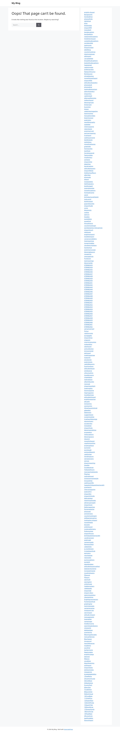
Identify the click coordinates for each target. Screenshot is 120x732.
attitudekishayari (90, 397)
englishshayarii (89, 234)
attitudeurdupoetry (90, 83)
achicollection (89, 349)
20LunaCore (88, 716)
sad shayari (88, 613)
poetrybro (87, 120)
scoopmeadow (89, 417)
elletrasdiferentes (90, 98)
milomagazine (89, 127)
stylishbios (87, 142)
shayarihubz (88, 428)
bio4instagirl (88, 186)
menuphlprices (89, 637)
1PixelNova (88, 676)
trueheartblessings (90, 419)
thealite (86, 465)
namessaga (88, 621)
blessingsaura (89, 437)
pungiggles (88, 336)
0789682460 (88, 322)
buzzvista (87, 107)
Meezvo (87, 659)
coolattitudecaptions (91, 41)
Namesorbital (89, 544)
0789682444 (88, 289)
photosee (87, 511)
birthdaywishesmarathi (92, 536)
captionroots (88, 333)
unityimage (88, 584)
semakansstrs (89, 459)
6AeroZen (87, 687)
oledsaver (87, 232)
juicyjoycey (88, 360)
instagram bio (89, 610)
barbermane (88, 650)
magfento (87, 646)
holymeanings (89, 241)
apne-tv (86, 215)
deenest (87, 657)
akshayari (87, 353)
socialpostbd (88, 43)
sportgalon (88, 582)
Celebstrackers (89, 586)
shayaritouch (88, 230)
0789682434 (88, 267)
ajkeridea (87, 175)
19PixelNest (88, 714)
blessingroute (89, 102)
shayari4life (88, 80)
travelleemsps (89, 395)
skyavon (87, 439)
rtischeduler (88, 555)
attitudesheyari (89, 368)
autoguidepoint (89, 452)
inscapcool (87, 641)
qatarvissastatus (89, 595)
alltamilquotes (89, 382)
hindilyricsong (89, 624)
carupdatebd (88, 58)
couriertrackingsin (90, 516)
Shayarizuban (89, 47)
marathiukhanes (90, 144)
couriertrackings (89, 52)
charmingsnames (90, 342)
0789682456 (88, 314)
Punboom (87, 259)
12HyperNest (88, 701)
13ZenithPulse (89, 703)
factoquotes (88, 149)
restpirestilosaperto (91, 37)
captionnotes (88, 67)
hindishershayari (90, 39)
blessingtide (88, 263)
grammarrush (89, 131)
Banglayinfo (88, 15)
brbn (86, 23)
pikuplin (87, 402)
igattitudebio (88, 718)
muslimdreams (89, 573)
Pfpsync (87, 577)
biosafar (87, 525)
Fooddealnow (89, 467)
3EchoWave (88, 681)
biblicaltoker (88, 498)
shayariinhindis (89, 496)
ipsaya (86, 109)
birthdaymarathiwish (91, 197)
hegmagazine (89, 393)
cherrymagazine (89, 489)
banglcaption (88, 166)
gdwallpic (87, 410)
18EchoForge (88, 712)
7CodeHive (88, 690)
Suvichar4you (88, 366)
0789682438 (88, 276)
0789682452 (88, 305)
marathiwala (88, 522)
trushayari (87, 135)
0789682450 (88, 300)
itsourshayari (88, 720)
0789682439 (88, 278)
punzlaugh (88, 450)
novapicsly (87, 254)
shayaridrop (88, 338)
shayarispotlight (89, 386)
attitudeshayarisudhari (92, 566)
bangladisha (88, 34)
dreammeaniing (89, 463)
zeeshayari (88, 347)
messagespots (89, 617)
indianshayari (89, 100)
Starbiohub (88, 248)
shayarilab (87, 591)
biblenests (87, 412)
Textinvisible (88, 155)
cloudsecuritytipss (90, 245)
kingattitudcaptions (91, 61)
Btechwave (88, 639)
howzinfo (87, 358)
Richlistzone (88, 74)
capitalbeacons (89, 364)
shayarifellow (88, 171)
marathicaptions (89, 190)
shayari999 (88, 28)
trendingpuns (89, 456)
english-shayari (89, 12)
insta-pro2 (87, 199)
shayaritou (88, 94)
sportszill (87, 580)
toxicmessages (89, 606)
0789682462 (88, 327)
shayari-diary (88, 593)
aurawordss (88, 424)
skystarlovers (88, 421)
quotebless (88, 219)
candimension (89, 538)
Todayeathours (89, 470)
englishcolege (89, 654)
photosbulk (88, 85)
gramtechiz (88, 632)
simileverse (88, 371)
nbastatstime (88, 597)
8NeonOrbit (88, 692)
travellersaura (89, 375)
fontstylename (89, 193)
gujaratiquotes (89, 188)
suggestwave (88, 415)
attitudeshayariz (89, 168)
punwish (87, 562)
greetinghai (88, 604)
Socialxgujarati (89, 153)
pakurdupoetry (89, 91)
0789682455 (88, 311)
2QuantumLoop (89, 679)
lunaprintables (89, 243)
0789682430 (88, 281)
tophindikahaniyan (90, 89)
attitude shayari (89, 615)
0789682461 (88, 325)
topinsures (88, 45)
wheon (86, 179)
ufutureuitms (88, 373)
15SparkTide (88, 705)
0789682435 (88, 270)
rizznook (87, 384)
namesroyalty (89, 542)
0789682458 (88, 318)
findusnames (88, 531)
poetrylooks (88, 362)
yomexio (87, 160)
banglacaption (89, 32)
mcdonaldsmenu (90, 529)
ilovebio (87, 217)
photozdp (87, 177)
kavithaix (87, 151)
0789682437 (88, 274)
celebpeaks (88, 588)
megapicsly (88, 672)
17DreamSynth (89, 709)
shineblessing (89, 76)
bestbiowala (88, 140)
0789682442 (88, 285)
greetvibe (87, 146)
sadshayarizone (89, 138)
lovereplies (88, 619)
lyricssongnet (88, 351)
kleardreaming (89, 663)
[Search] (38, 25)
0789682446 (88, 292)
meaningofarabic (90, 500)
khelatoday (88, 25)
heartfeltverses (89, 643)
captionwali (88, 96)
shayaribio (87, 494)
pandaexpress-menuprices (93, 228)
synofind (87, 648)
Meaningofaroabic (90, 635)
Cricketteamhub (89, 551)
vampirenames (89, 608)
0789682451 (88, 303)
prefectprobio (89, 69)
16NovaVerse (88, 707)
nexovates (87, 558)
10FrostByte (88, 696)
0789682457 (88, 316)
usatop (86, 212)
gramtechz (88, 487)
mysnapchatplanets (91, 472)
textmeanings (89, 261)
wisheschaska (89, 670)
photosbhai (88, 87)
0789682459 (88, 320)
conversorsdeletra (90, 239)
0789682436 (88, 272)
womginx (87, 553)
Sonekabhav (88, 17)
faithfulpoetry (89, 184)
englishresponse (90, 399)
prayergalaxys (89, 445)
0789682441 (88, 283)
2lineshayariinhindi (90, 408)
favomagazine (89, 390)
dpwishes (87, 164)
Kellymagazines (89, 507)
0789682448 (88, 296)
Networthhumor (89, 72)
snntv (86, 208)
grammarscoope (90, 250)
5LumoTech (88, 685)
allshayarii (87, 56)
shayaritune (88, 505)
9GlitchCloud (88, 694)
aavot (86, 195)
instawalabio (88, 182)
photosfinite (88, 19)
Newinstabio (88, 652)
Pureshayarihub (89, 602)
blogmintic (88, 210)
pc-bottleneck (89, 549)
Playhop (87, 474)
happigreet (88, 65)
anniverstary (88, 514)
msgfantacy (88, 157)
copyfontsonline (89, 443)
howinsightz (88, 388)
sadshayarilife (89, 483)
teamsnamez (88, 113)
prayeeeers (88, 432)
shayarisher (88, 162)
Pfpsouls (87, 575)
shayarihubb (88, 206)
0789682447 (88, 294)
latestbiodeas (88, 564)
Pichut (86, 331)
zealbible (87, 124)
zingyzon (87, 340)
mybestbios (88, 344)
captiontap (88, 454)
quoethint (87, 221)
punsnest (87, 448)
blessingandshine (90, 430)
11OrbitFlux (88, 698)
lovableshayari (89, 237)
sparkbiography (89, 122)
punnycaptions (89, 560)
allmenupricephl (89, 503)
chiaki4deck (88, 377)
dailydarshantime (90, 569)
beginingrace (88, 118)
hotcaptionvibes (89, 116)
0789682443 (88, 287)
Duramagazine (89, 509)
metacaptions (89, 434)
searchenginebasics (91, 626)
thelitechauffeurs (90, 173)
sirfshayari (87, 665)
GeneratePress (68, 729)
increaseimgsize (89, 571)
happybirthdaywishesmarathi (94, 485)
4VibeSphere (88, 683)
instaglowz (88, 426)
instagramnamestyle (91, 478)
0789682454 (88, 309)
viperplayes (88, 129)
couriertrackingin (90, 226)
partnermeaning (90, 133)
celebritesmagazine (91, 111)
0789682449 (88, 298)
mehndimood (89, 476)
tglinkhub (87, 21)
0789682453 (88, 307)
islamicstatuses (89, 54)
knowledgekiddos (90, 674)
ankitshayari (88, 527)
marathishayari (89, 441)
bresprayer (88, 105)
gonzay (86, 461)
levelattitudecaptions (91, 63)
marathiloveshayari (90, 78)
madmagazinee (89, 355)
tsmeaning (88, 404)
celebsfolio (88, 547)
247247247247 (89, 329)
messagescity (88, 256)
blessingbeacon (89, 252)
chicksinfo (87, 628)
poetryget (87, 540)
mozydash (87, 30)
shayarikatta (88, 668)
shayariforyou (89, 533)
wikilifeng (87, 50)
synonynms (88, 406)
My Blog (16, 3)
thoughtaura (88, 223)
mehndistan (88, 380)
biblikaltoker (88, 630)
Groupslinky (88, 481)
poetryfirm (88, 492)
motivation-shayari (90, 520)
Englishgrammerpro (91, 599)
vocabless (87, 661)
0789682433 (88, 265)
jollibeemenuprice (90, 518)
